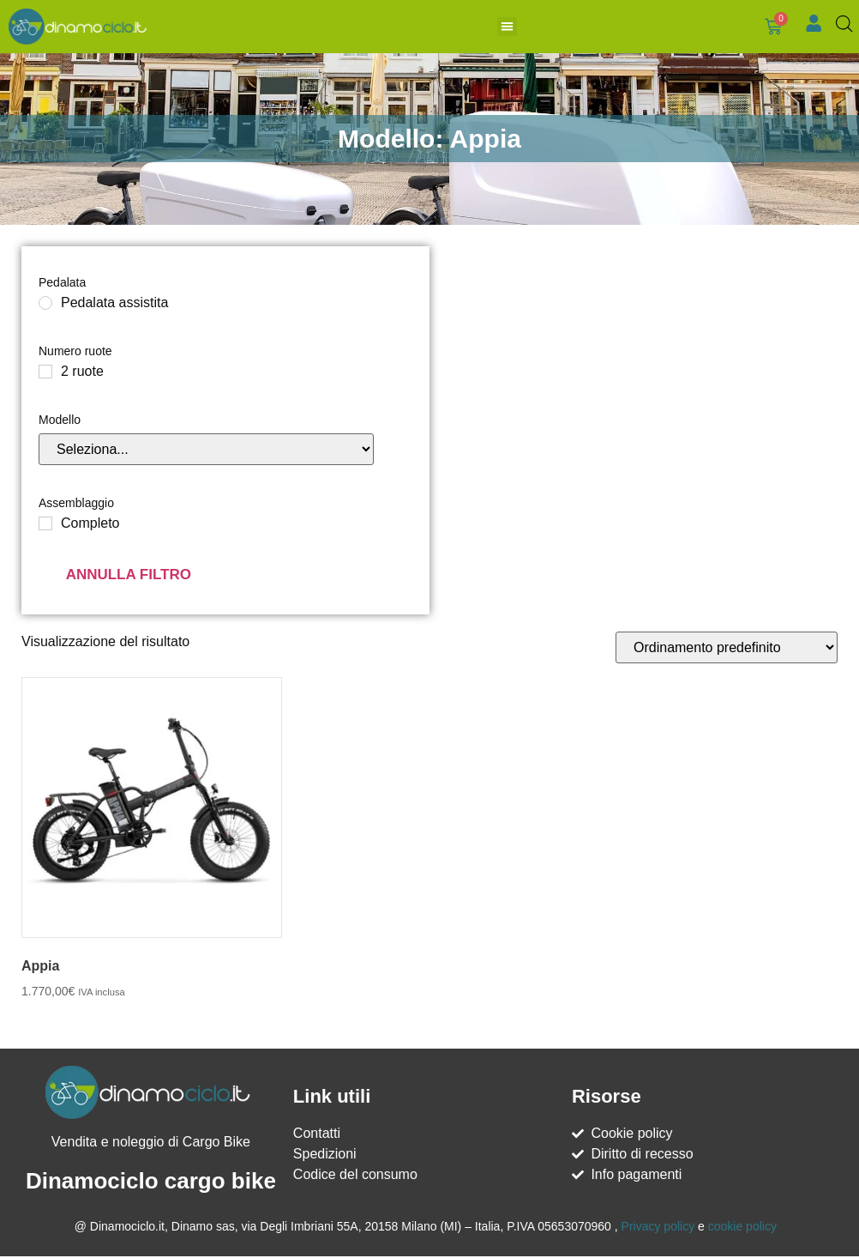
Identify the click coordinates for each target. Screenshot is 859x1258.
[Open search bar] (845, 25)
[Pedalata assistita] (45, 306)
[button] (497, 29)
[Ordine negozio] (727, 651)
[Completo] (45, 527)
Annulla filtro (128, 578)
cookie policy (742, 1230)
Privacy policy (658, 1230)
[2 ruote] (45, 375)
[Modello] (206, 453)
